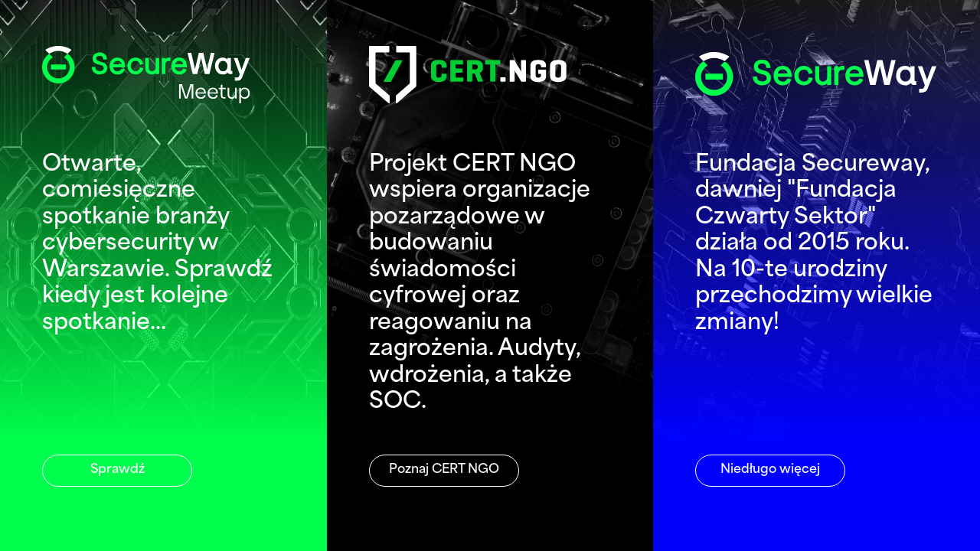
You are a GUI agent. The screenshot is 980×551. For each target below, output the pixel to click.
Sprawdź (117, 470)
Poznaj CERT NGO (444, 470)
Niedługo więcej (770, 470)
